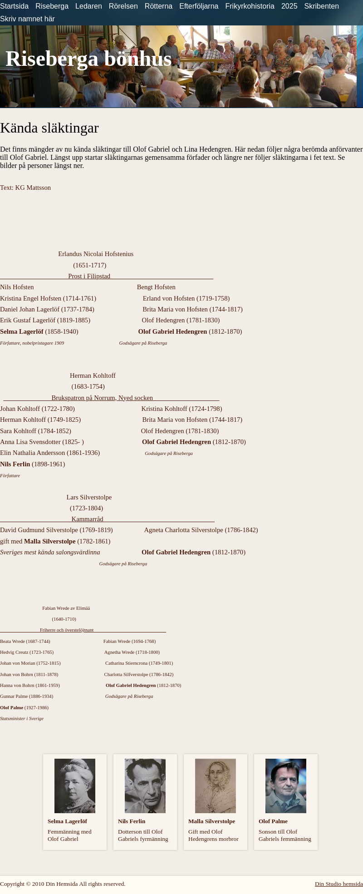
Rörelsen (123, 6)
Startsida (14, 6)
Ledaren (88, 6)
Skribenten (321, 6)
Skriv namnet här (27, 19)
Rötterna (158, 6)
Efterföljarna (198, 6)
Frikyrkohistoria (249, 6)
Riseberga (52, 6)
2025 (289, 6)
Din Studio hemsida (339, 883)
